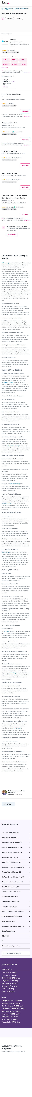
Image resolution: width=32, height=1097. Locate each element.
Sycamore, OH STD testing (11, 1014)
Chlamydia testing (7, 382)
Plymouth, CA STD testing (11, 1022)
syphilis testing (11, 673)
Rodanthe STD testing (9, 986)
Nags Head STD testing (10, 983)
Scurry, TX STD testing (9, 1019)
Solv (3, 8)
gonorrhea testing (15, 483)
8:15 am (5, 60)
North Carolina (24, 8)
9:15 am (14, 64)
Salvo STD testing (8, 989)
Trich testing (16, 728)
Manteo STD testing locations (10, 10)
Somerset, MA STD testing (11, 1003)
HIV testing (5, 552)
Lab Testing (8, 8)
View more (5, 67)
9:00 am (5, 64)
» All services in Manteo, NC (12, 953)
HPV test (6, 631)
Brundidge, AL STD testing (11, 1011)
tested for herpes (7, 503)
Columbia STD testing (9, 975)
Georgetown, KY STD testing (12, 1001)
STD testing (5, 263)
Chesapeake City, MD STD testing (13, 1009)
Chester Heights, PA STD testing (13, 1006)
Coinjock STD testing (9, 973)
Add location (12, 234)
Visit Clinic (25, 111)
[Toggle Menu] (27, 3)
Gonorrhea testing (13, 446)
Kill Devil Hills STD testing (11, 978)
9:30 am (23, 64)
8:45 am (23, 60)
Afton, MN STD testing (10, 1017)
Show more (27, 73)
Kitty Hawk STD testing (10, 981)
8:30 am (14, 60)
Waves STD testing (8, 991)
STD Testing (15, 8)
